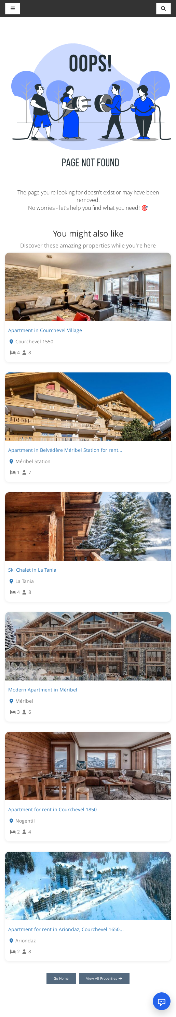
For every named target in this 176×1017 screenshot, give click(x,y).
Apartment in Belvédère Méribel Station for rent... (65, 450)
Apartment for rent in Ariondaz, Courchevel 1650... (66, 929)
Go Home (61, 978)
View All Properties (104, 978)
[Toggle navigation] (163, 8)
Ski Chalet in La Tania (32, 570)
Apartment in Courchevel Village (45, 330)
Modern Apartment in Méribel (42, 689)
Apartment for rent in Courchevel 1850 (52, 809)
